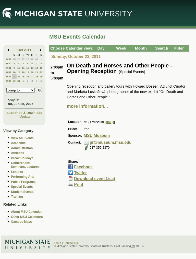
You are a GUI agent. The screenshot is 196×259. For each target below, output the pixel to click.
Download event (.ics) (94, 178)
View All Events (22, 138)
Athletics (17, 153)
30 (36, 59)
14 (36, 67)
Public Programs (23, 182)
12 (27, 67)
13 (32, 67)
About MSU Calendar (26, 212)
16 (14, 72)
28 (27, 59)
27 (23, 59)
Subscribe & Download (24, 113)
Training (17, 196)
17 (18, 72)
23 (14, 76)
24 (18, 76)
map (110, 122)
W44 (8, 80)
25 (14, 59)
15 (41, 67)
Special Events (22, 187)
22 (41, 72)
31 (18, 80)
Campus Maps (21, 221)
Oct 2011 (24, 50)
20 (32, 72)
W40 (8, 63)
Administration (22, 148)
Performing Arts (22, 177)
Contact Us (71, 242)
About (57, 242)
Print (78, 184)
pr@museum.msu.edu (111, 142)
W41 (8, 67)
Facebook (83, 167)
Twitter (80, 173)
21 (36, 72)
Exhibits (17, 172)
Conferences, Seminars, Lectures (25, 165)
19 (27, 72)
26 (18, 59)
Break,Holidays (22, 158)
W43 (8, 76)
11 (23, 67)
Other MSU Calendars (27, 217)
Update (25, 117)
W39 (8, 59)
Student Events (22, 192)
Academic (18, 143)
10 (18, 67)
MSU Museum (97, 135)
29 (32, 59)
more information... (87, 106)
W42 (8, 72)
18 (23, 72)
